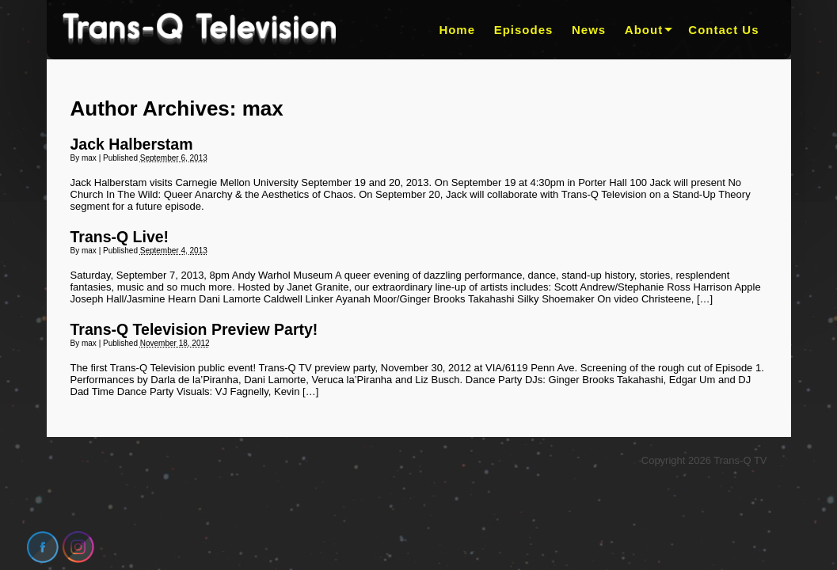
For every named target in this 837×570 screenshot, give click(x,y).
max (262, 108)
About (644, 29)
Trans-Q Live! (119, 236)
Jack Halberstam (131, 144)
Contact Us (723, 29)
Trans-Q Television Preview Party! (194, 329)
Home (457, 29)
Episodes (524, 29)
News (589, 29)
